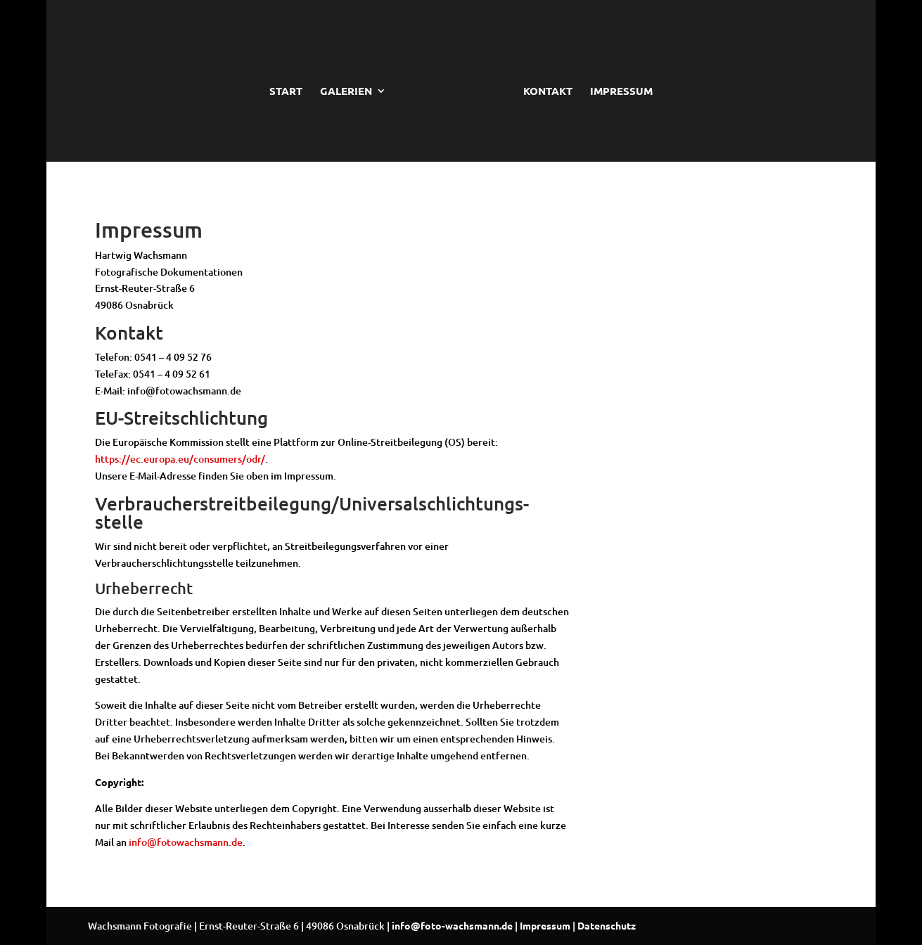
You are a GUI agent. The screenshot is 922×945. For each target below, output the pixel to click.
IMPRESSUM (621, 92)
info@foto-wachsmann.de (452, 925)
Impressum (545, 925)
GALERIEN (346, 92)
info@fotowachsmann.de (186, 842)
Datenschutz (606, 925)
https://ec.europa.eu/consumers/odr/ (180, 458)
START (285, 92)
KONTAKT (547, 92)
